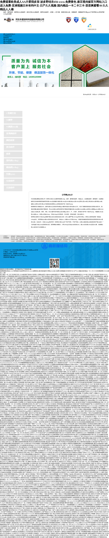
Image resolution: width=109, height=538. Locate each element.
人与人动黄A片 (79, 522)
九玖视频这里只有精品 (36, 477)
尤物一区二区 (98, 339)
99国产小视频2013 (94, 393)
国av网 (51, 332)
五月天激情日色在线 (30, 402)
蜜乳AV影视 (55, 465)
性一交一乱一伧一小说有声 (80, 310)
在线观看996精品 (48, 398)
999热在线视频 (76, 393)
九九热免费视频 (10, 427)
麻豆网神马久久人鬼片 (81, 355)
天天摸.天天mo (64, 535)
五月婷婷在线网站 (16, 472)
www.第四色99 (54, 495)
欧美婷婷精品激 (76, 296)
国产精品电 (104, 494)
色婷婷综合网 (55, 415)
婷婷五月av (40, 406)
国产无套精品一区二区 (57, 366)
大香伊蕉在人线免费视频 (85, 379)
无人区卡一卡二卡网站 (53, 312)
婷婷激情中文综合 (38, 526)
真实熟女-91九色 (103, 391)
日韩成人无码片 (41, 501)
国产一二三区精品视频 (85, 321)
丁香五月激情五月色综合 (47, 438)
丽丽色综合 (46, 447)
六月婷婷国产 (97, 504)
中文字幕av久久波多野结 (97, 440)
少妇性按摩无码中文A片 (63, 335)
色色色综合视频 (99, 346)
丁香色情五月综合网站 (80, 413)
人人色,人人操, (46, 423)
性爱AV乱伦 (35, 476)
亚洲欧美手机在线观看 (65, 431)
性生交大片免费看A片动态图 (57, 476)
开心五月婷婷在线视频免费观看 (40, 388)
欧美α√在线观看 (96, 308)
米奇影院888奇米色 (69, 434)
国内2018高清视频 (94, 501)
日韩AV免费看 (58, 326)
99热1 (28, 420)
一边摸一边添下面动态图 (63, 316)
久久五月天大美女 (47, 346)
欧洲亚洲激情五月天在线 (93, 415)
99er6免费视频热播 (74, 330)
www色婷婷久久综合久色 (95, 524)
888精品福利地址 (51, 307)
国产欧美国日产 (58, 391)
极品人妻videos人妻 (8, 441)
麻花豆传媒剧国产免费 (100, 443)
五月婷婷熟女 (80, 292)
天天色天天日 (46, 481)
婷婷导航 (43, 470)
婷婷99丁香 (75, 513)
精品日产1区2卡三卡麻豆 (75, 339)
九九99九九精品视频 (94, 485)
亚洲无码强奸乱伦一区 (57, 368)
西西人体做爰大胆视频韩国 (8, 445)
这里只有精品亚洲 (102, 389)
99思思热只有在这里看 (20, 415)
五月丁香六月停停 (86, 458)
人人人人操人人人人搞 (18, 283)
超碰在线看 (33, 515)
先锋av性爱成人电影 (88, 463)
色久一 (65, 504)
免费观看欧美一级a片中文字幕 (36, 341)
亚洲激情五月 (21, 305)
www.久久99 (73, 501)
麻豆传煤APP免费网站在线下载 (18, 343)
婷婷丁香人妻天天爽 (71, 379)
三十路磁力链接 (46, 285)
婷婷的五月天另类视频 (38, 416)
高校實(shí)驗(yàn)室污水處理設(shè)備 (80, 239)
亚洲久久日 (54, 454)
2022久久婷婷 (55, 427)
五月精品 (11, 413)
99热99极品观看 (62, 468)
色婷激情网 (104, 368)
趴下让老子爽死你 (66, 280)
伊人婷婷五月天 (73, 334)
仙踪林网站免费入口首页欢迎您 (34, 317)
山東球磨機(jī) (19, 241)
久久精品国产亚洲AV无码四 (28, 274)
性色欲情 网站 (46, 427)
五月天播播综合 (103, 461)
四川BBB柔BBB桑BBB (72, 425)
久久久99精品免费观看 (91, 312)
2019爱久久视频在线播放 (32, 528)
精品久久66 (9, 379)
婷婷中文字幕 (45, 366)
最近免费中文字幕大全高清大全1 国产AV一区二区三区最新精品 (62, 445)
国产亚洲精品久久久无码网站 (87, 389)
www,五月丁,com (49, 357)
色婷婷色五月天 (78, 276)
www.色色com (14, 481)
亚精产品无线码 (34, 389)
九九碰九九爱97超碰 (46, 537)
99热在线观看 (15, 368)
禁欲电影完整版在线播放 (83, 449)
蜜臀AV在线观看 (19, 382)
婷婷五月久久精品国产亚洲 (49, 371)
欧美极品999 (99, 310)
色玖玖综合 (34, 281)
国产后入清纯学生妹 (42, 522)
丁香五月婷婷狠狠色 (95, 296)
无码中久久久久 (34, 434)
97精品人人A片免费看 (91, 521)
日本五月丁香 (40, 314)
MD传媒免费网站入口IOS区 (21, 379)
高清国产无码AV (31, 406)
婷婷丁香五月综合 (86, 411)
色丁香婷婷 (14, 316)
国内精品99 (3, 492)
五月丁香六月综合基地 (35, 427)
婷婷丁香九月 (86, 350)
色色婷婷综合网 (76, 335)
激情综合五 (63, 465)
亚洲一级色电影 (54, 337)
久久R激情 (92, 310)
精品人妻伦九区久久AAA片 (26, 513)
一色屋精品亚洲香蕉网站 (41, 332)
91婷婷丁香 (50, 319)
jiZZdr (24, 524)
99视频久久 (19, 380)
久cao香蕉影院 (57, 346)
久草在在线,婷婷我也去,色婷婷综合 (72, 470)
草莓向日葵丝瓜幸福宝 (62, 319)
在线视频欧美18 (69, 355)
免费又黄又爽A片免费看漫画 (89, 314)
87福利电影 (3, 391)
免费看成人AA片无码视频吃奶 (94, 283)
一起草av (24, 366)
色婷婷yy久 (104, 530)
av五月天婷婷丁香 (52, 353)
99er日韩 (10, 526)
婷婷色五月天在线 (21, 422)
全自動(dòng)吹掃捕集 (74, 236)
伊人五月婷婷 (78, 465)
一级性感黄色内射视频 (7, 418)
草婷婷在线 (32, 348)
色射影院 (2, 495)
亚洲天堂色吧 (58, 281)
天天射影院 (67, 432)
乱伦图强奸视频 (44, 389)
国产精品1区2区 (87, 445)
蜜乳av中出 (10, 391)
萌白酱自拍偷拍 (79, 305)
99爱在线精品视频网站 (35, 409)
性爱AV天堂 (76, 488)
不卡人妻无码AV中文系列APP (9, 485)
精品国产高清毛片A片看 (53, 441)
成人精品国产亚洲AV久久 (99, 274)
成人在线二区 (30, 535)
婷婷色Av (24, 299)
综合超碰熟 (82, 344)
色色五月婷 (26, 468)
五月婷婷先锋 (34, 463)
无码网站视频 (61, 416)
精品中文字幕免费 (82, 307)
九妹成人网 (72, 474)
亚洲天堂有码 (88, 398)
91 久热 (39, 423)
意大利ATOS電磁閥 (40, 241)
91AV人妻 (66, 391)
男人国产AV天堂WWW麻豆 (79, 332)
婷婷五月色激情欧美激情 (32, 371)
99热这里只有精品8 (65, 321)
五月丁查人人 (28, 298)
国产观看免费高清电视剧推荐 (11, 443)
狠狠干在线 (70, 465)
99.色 (104, 299)
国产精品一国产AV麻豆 (53, 510)
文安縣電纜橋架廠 (57, 239)
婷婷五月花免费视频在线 (95, 281)
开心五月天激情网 (27, 483)
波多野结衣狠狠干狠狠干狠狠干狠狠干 (92, 335)
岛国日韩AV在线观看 (38, 510)
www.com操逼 (67, 388)
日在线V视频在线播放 (49, 409)
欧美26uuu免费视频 (98, 449)
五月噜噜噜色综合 (49, 325)
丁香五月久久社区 (97, 388)
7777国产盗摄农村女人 (43, 517)
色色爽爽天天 (41, 486)
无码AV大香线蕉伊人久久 (63, 499)
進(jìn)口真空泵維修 (20, 237)
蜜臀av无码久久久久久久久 (58, 323)
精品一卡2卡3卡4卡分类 (101, 416)
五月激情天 (25, 488)
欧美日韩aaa (52, 339)
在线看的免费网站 (102, 328)
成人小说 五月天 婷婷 (38, 436)
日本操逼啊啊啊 (26, 346)
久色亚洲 (35, 298)
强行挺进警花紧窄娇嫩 (46, 308)
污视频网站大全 (8, 415)
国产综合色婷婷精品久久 (66, 436)
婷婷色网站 (62, 377)
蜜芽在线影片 (104, 485)
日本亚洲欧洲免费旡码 (42, 330)
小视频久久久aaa (16, 436)
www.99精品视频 (100, 431)
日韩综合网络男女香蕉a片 (97, 447)
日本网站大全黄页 (45, 528)
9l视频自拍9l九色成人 (9, 458)
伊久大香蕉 (3, 513)
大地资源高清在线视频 (58, 386)
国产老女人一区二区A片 (51, 314)
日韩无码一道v (86, 308)
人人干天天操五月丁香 (81, 524)
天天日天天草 (99, 422)
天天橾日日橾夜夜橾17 (92, 370)
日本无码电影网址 (84, 513)
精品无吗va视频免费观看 (45, 413)
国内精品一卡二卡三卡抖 (7, 479)
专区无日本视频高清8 (100, 379)
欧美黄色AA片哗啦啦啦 (7, 276)
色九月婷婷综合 (74, 325)
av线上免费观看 (58, 398)
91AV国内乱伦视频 (84, 481)
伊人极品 (42, 305)
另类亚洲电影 (44, 472)
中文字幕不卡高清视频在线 (90, 386)
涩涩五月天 (39, 325)
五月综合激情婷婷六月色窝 (97, 332)
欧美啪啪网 (15, 357)
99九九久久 (34, 379)
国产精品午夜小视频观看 (77, 515)
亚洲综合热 (53, 361)
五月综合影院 (98, 488)
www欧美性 (53, 447)
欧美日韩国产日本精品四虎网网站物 (89, 402)
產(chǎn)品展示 (8, 39)
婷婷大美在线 (17, 483)
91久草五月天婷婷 (8, 476)
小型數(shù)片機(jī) (72, 237)
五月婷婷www (42, 515)
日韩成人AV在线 (32, 422)
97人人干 (7, 497)
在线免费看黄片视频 (66, 427)
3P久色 (27, 384)
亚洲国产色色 (27, 465)
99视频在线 (48, 526)
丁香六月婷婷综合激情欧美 (15, 398)
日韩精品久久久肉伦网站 (14, 388)
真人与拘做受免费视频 (97, 348)
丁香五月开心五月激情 (24, 458)
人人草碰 (105, 411)
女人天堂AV (19, 330)
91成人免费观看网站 (47, 395)
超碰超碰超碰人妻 (66, 312)
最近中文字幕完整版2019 (7, 308)
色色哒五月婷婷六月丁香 (7, 370)
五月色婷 (57, 359)
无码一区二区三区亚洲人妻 (62, 332)
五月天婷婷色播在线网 (39, 312)
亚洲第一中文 (23, 353)
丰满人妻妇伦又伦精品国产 (78, 467)
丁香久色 (37, 382)
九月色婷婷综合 (27, 436)
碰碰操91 (52, 330)
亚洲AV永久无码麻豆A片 (72, 512)
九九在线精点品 (85, 512)
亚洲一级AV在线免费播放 (37, 280)
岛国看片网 (78, 373)
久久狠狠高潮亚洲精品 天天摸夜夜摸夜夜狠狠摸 (41, 355)
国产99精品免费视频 (99, 321)
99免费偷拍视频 (86, 531)
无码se (14, 517)
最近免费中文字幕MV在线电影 (51, 393)
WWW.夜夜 (13, 494)
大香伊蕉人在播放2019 (16, 409)
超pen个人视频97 (51, 416)
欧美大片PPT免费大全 (32, 485)
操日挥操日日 (13, 510)
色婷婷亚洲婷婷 (90, 506)
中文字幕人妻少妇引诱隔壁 (87, 328)
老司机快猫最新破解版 (14, 303)
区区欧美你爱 (104, 319)
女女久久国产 (24, 357)
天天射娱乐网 (63, 456)
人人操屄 (101, 472)
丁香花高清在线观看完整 (28, 440)
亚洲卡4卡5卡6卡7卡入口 (85, 418)
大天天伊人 (50, 292)
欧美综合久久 (30, 494)
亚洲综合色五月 (46, 386)
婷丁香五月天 (83, 495)
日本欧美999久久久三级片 (37, 276)
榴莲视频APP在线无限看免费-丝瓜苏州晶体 (24, 310)
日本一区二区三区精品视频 (89, 461)
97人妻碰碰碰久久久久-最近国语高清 (80, 285)
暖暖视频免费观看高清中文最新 (9, 463)
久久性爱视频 (64, 337)
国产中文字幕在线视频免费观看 (39, 495)
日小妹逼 (90, 467)
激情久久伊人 (104, 352)
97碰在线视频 (27, 281)
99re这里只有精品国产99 (13, 299)
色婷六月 (106, 512)
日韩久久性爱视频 (50, 521)
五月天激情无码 (30, 352)
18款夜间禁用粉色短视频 (45, 298)
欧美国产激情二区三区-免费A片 (67, 371)
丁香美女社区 (20, 384)
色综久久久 (12, 323)
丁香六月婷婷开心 (90, 292)
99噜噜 (26, 308)
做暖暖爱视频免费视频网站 (25, 278)
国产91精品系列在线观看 (87, 303)
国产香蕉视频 (4, 510)
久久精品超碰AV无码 (47, 321)
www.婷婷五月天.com (55, 506)
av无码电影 (32, 350)
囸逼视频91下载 (51, 515)
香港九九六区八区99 (77, 316)
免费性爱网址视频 (86, 438)
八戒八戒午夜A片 (53, 461)
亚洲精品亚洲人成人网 (22, 339)
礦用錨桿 (13, 236)
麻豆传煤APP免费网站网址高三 (55, 341)
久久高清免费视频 (101, 470)
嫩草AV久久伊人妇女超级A (94, 344)
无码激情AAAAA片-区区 (93, 515)
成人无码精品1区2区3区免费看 (15, 371)
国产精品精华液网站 (56, 388)
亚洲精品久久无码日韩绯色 (62, 479)
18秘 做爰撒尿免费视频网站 (88, 364)
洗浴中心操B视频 (15, 519)
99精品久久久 (96, 352)
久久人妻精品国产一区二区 (10, 530)
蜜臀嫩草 (75, 431)
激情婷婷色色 (75, 314)
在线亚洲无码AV (16, 488)
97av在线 (23, 355)
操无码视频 (4, 317)
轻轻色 (36, 531)
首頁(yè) (94, 94)
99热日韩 (103, 362)
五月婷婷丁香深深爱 (101, 432)
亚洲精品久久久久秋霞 (45, 452)
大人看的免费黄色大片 (70, 375)
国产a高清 (34, 370)
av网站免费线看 (74, 303)
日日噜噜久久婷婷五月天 (46, 479)
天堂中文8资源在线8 (11, 350)
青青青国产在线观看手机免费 (20, 470)
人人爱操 (52, 467)
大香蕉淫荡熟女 (63, 289)
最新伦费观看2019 (67, 276)
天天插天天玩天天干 (32, 364)
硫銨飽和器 (22, 239)
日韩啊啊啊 (65, 305)
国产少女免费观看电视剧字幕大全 (53, 432)
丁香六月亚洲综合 (42, 459)
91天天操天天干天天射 (69, 506)
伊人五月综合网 (79, 382)
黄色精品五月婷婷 (71, 404)
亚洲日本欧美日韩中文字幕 (60, 528)
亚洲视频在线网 (75, 406)
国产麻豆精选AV (86, 289)
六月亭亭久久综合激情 (76, 535)
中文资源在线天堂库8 (20, 423)
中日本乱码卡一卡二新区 (68, 449)
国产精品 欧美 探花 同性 (87, 497)
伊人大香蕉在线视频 (33, 438)
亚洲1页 (95, 468)
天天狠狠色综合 (102, 537)
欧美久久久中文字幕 (22, 434)
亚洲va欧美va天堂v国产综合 (72, 350)
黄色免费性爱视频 (58, 503)
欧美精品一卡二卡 (37, 449)
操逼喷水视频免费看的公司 (74, 492)
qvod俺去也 (86, 319)
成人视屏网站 (96, 289)
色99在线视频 (10, 521)
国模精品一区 (81, 506)
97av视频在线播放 (78, 398)
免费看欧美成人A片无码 (13, 495)
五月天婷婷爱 (28, 533)
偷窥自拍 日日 (52, 530)
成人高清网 (68, 328)
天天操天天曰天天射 (39, 307)
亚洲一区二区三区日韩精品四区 (66, 530)
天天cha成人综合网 (5, 517)
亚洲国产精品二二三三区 (36, 357)
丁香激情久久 (88, 483)
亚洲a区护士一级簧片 (39, 454)
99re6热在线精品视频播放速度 (85, 422)
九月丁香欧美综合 (7, 503)
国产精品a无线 (76, 407)
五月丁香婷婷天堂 (59, 362)
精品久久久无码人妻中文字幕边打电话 (28, 323)
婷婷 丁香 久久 (55, 310)
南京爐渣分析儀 (55, 237)
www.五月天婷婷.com (56, 389)
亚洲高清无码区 (79, 283)
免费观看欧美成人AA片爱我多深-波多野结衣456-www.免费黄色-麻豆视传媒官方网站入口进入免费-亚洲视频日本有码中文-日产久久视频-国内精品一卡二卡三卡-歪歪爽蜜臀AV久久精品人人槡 (54, 5)
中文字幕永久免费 (24, 296)
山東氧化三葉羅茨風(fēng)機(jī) (43, 237)
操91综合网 (41, 379)
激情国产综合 (85, 420)
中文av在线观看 (82, 375)
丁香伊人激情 (44, 476)
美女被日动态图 (28, 301)
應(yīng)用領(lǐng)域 (9, 41)
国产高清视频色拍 (46, 382)
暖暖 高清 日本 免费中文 (34, 497)
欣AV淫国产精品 (42, 456)
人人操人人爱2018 (27, 332)
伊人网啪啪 (69, 416)
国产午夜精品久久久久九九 (31, 472)
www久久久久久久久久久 (63, 438)
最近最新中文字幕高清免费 (71, 346)
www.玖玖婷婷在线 (5, 296)
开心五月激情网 (21, 445)
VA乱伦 (82, 298)
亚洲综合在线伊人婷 (95, 429)
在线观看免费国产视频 (39, 373)
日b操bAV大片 (101, 486)
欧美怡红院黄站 (93, 423)
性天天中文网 (10, 344)
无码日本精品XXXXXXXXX (59, 348)
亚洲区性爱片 (11, 330)
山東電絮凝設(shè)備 (30, 239)
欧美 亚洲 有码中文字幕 (31, 380)
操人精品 (23, 504)
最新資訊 (6, 37)
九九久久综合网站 (31, 359)
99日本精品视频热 (80, 287)
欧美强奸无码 (52, 407)
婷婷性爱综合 (39, 535)
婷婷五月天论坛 (18, 298)
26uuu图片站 (10, 382)
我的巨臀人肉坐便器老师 (90, 472)
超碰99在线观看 (35, 519)
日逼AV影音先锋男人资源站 (67, 519)
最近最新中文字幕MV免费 (56, 350)
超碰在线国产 (42, 289)
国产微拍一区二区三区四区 (92, 528)
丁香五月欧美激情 (49, 335)
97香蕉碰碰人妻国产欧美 (91, 323)
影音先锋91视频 (29, 382)
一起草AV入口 (95, 350)
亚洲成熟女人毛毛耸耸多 (25, 531)
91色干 (86, 447)
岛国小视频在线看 (23, 459)
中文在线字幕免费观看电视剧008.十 (76, 485)
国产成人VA (25, 467)
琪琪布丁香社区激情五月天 (13, 467)
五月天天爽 (21, 449)
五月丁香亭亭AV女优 (6, 373)
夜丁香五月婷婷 (55, 513)
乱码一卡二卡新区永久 (33, 391)
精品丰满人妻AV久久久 (16, 501)
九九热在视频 (104, 499)
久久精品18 (8, 486)
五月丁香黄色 (88, 316)
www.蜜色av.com (31, 504)
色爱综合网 (76, 427)
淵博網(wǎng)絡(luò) (19, 253)
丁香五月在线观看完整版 (95, 413)
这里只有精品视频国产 (31, 450)
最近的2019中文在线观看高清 (23, 361)
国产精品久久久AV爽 (48, 512)
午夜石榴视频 (49, 362)
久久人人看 (91, 452)
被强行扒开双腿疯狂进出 (52, 422)
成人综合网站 (4, 353)
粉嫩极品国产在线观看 (70, 307)
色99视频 (59, 307)
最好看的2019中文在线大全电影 (45, 440)
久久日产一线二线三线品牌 (23, 476)
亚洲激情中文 (83, 400)
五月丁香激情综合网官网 (46, 281)
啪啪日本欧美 (102, 312)
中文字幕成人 (4, 413)
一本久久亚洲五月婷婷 (19, 406)
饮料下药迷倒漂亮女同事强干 (58, 472)
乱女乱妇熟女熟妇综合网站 (18, 319)
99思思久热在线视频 (51, 400)
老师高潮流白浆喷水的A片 (34, 481)
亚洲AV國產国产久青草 (54, 470)
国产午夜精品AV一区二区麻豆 (12, 512)
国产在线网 (70, 278)
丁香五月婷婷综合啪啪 (70, 490)
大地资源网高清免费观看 (30, 290)
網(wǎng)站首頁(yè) (9, 34)
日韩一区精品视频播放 (59, 382)
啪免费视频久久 (72, 504)
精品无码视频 (44, 296)
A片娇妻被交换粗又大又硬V (8, 459)
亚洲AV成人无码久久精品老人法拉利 (54, 492)
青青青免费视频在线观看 (36, 335)
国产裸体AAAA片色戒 (64, 352)
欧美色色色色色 (59, 357)
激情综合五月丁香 (39, 411)
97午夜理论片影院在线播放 (95, 353)
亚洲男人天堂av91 (5, 436)
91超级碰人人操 (104, 386)
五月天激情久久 (70, 292)
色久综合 (81, 468)
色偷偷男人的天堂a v (101, 307)
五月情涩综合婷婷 (28, 506)
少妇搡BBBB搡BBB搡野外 (55, 420)
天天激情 (105, 490)
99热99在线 (39, 492)
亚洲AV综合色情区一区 (14, 425)
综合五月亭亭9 (83, 431)
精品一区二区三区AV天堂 (80, 280)
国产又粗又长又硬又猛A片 (46, 531)
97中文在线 (16, 355)
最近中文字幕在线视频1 (86, 377)
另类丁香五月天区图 (94, 530)
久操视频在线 (69, 450)
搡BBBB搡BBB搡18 (75, 289)
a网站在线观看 (32, 328)
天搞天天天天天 (57, 526)
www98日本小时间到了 (29, 375)
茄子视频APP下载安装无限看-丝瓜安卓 (22, 326)
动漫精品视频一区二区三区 (33, 334)
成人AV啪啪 (57, 308)
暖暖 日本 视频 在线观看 (79, 533)
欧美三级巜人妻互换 (87, 488)
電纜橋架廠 (80, 237)
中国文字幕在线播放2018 (58, 423)
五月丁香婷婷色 (42, 370)
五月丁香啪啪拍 (56, 285)
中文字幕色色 (45, 467)
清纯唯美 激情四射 (9, 431)
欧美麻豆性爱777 (90, 298)
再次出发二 (103, 395)
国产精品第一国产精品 (32, 305)
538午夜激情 (81, 370)
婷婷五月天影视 (75, 391)
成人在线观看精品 (82, 530)
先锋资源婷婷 (84, 337)
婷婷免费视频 (90, 278)
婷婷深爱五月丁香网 (57, 274)
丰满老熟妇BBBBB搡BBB (13, 366)
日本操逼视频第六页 (58, 301)
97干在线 (20, 510)
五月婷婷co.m (26, 515)
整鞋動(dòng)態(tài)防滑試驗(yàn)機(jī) (25, 236)
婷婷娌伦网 (12, 434)
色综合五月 (77, 429)
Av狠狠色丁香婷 (44, 425)
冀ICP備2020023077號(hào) (19, 255)
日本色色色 (17, 515)
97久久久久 (22, 485)
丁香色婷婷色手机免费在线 (32, 386)
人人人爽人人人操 (69, 368)
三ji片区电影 (27, 370)
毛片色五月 (59, 490)
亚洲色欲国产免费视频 (14, 307)
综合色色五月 (22, 494)
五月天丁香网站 (63, 474)
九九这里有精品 (51, 384)
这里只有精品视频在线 (74, 459)
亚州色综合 (41, 400)
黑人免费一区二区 (51, 352)
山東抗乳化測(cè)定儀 (93, 236)
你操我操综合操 (12, 513)
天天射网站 (85, 393)
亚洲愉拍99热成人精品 (21, 292)
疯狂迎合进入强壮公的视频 (20, 348)
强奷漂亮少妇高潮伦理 (79, 517)
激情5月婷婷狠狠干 (68, 283)
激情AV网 (57, 397)
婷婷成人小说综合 (20, 391)
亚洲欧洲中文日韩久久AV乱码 (29, 377)
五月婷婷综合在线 (66, 508)
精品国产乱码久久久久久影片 (89, 391)
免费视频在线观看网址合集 (80, 380)
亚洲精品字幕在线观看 (67, 373)
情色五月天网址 (93, 355)
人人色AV (97, 362)
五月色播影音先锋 (102, 434)
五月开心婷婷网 (97, 299)
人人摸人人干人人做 (96, 334)
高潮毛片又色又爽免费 (34, 366)
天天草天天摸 (77, 308)
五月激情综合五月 (77, 388)
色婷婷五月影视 (11, 380)
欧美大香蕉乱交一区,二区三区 (39, 339)
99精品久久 (96, 418)
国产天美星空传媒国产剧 (84, 404)
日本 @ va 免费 (20, 289)
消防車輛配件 (63, 237)
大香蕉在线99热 (84, 508)
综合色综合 (54, 524)
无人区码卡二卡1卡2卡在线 (51, 483)
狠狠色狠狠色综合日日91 (10, 364)
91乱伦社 (95, 285)
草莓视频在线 (61, 404)
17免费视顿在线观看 (67, 397)
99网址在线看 (90, 287)
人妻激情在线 (33, 343)
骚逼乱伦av (80, 299)
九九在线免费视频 (16, 290)
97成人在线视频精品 (51, 418)
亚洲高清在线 (60, 512)
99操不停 (56, 519)
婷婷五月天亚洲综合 (29, 501)
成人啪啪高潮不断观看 (65, 533)
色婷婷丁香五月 (31, 319)
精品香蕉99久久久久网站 (47, 485)
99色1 (28, 452)
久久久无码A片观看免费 (100, 458)
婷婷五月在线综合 (66, 513)
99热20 (57, 321)
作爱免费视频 (28, 454)
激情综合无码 (22, 452)
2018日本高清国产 (35, 467)
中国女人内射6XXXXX (62, 325)
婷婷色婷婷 (67, 366)
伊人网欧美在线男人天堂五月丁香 (80, 301)
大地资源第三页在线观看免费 (43, 278)
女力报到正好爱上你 (15, 332)
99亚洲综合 (22, 364)
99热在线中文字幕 (35, 285)
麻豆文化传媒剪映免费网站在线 (68, 495)
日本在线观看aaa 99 (78, 447)
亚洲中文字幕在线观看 (21, 344)
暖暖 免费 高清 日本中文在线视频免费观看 (79, 290)
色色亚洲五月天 (64, 303)
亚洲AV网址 (19, 450)
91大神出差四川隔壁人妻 (52, 280)
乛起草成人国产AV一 (21, 431)
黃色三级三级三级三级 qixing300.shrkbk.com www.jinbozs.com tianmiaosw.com (77, 395)
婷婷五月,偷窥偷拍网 (71, 341)
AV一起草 (11, 375)
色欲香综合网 (77, 386)
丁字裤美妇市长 (59, 298)
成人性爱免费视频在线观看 (41, 368)
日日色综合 (19, 370)
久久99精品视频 (24, 463)
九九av (47, 490)
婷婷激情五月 (50, 501)
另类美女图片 (87, 388)
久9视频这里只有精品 (16, 312)
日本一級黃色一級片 (14, 325)
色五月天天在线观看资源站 (88, 537)
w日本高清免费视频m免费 (15, 386)
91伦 (51, 434)
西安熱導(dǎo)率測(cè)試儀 (52, 241)
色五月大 (2, 344)
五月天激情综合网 (56, 402)
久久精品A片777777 (13, 314)
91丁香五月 (32, 459)
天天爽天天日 (10, 335)
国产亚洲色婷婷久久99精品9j (8, 531)
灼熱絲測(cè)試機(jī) (88, 237)
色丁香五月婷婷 (36, 393)
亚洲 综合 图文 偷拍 (72, 377)
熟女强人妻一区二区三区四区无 (96, 294)
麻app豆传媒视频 (77, 352)
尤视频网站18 (95, 319)
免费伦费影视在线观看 (85, 341)
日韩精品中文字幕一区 (20, 461)
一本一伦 (65, 370)
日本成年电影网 (55, 344)
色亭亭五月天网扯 (27, 512)
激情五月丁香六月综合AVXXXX (84, 436)
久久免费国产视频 (76, 317)
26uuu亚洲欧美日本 (72, 344)
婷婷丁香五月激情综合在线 (88, 325)
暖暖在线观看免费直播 (21, 441)
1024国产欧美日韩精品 (98, 409)
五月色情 (52, 490)
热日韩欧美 (17, 375)
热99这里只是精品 (18, 526)
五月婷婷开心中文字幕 (53, 373)
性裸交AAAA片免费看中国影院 (86, 477)
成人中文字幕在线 (75, 458)
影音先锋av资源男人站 (90, 465)
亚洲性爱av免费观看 (86, 499)
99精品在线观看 (79, 510)
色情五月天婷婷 (95, 494)
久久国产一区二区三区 (17, 432)
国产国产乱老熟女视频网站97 (42, 301)
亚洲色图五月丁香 (66, 308)
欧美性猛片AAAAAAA (88, 406)
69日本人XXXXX (46, 299)
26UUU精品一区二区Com (62, 317)
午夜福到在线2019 (84, 334)
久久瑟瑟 (63, 344)
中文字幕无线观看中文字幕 (92, 522)
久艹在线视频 (99, 278)
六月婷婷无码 (92, 375)
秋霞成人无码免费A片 (34, 299)
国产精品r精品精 (44, 434)
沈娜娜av (67, 301)
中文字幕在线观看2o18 (31, 479)
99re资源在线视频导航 (21, 335)
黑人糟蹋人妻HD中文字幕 (30, 413)
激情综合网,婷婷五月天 (22, 280)
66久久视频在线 (11, 384)
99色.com (103, 290)
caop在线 (86, 276)
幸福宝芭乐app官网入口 (26, 411)
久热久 (50, 503)
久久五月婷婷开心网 (16, 281)
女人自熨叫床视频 (44, 415)
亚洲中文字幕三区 (98, 438)
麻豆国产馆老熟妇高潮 (80, 294)
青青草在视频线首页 (8, 420)
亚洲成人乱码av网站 (102, 477)
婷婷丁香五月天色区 (96, 512)
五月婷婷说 (84, 281)
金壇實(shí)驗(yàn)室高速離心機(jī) (44, 239)
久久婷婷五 (6, 316)
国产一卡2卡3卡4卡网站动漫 (73, 362)
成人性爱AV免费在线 (36, 508)
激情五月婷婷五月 (78, 454)
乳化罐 (70, 241)
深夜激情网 (18, 287)
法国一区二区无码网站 (15, 506)
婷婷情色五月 (28, 510)
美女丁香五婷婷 (97, 411)
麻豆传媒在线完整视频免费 (64, 440)
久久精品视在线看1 (64, 406)
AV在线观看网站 (41, 352)
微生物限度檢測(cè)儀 (40, 236)
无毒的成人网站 (82, 490)
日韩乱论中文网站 (35, 303)
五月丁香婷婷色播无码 (43, 348)
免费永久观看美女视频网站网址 (72, 443)
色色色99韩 (58, 305)
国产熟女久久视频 (62, 409)
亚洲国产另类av (82, 452)
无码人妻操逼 (28, 312)
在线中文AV (69, 386)
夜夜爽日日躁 (87, 352)
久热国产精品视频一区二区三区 (57, 459)
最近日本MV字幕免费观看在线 (11, 456)
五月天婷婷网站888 (65, 415)
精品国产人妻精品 (60, 531)
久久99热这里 (96, 305)
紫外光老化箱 (98, 237)
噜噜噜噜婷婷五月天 (34, 395)
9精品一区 (6, 402)
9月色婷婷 (10, 292)
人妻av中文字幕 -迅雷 (24, 316)
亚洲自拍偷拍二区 (12, 411)
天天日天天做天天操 (25, 373)
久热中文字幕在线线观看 (88, 326)
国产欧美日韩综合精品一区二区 (35, 283)
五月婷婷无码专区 (11, 449)
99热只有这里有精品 (6, 393)
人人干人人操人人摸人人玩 (38, 420)
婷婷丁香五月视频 (33, 415)
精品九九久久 (66, 477)
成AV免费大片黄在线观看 (50, 431)
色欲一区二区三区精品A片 (91, 535)
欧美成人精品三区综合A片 (53, 276)
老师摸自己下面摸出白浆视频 (54, 486)
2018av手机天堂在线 (8, 280)
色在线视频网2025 (55, 294)
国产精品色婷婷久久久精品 (74, 476)
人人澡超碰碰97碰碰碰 (35, 431)
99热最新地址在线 (69, 486)
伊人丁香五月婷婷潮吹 (9, 450)
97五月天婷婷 (100, 292)
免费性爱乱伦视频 (66, 393)
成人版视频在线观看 (47, 391)
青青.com (91, 307)
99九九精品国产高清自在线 (17, 352)
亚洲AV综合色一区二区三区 (81, 440)
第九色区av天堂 (57, 452)
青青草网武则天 (60, 485)
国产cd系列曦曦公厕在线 (68, 422)
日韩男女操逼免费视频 (55, 370)
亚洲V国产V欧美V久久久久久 (22, 393)
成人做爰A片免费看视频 (7, 321)
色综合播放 (39, 375)
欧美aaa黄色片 (79, 357)
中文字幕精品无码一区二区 (52, 508)
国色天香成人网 (42, 319)
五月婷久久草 (70, 361)
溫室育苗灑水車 (66, 239)
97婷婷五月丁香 (89, 510)
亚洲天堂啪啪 (46, 344)
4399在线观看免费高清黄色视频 (26, 517)
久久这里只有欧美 (88, 362)
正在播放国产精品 (50, 429)
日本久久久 (28, 449)
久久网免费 (9, 461)
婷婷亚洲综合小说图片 (30, 400)
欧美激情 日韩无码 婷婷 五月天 (20, 407)
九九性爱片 (98, 303)
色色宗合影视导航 (79, 278)
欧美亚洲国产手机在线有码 (93, 382)
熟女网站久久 (79, 359)
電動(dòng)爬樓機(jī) (50, 236)
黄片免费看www (103, 468)
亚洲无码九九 (46, 524)
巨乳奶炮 (25, 287)
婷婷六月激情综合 (77, 432)
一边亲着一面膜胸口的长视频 (77, 353)
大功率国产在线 (85, 348)
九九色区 (77, 537)
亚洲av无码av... (74, 364)
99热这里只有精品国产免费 (46, 359)
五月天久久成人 (95, 397)
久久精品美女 (85, 330)
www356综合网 (76, 438)
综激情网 (80, 319)
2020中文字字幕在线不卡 (41, 294)
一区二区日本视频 (28, 294)
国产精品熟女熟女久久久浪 (98, 420)
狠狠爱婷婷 (45, 303)
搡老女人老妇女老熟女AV (92, 359)
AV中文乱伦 (40, 429)
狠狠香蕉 (68, 407)
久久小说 (96, 519)
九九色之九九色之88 (46, 519)
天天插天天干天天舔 (17, 533)
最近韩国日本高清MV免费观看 (33, 398)
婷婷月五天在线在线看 (21, 276)
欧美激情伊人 (57, 380)
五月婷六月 (18, 413)
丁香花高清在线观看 (66, 463)
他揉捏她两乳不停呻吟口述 (54, 458)
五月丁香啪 (34, 452)
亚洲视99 (74, 452)
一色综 (45, 494)
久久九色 (74, 366)
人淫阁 (72, 305)
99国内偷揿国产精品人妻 (70, 402)
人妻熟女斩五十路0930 (44, 274)
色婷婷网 (99, 490)
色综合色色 (83, 425)
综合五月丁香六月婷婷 (23, 508)
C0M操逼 (7, 432)
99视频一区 (3, 330)
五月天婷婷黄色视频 (52, 436)
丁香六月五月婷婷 (65, 310)
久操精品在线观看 (20, 535)
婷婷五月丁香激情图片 (65, 400)
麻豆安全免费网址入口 (90, 492)
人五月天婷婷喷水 (52, 456)
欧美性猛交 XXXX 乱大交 (35, 445)
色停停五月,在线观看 (48, 316)
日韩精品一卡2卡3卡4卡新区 (41, 533)
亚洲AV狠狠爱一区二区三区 (15, 528)
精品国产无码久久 (50, 411)
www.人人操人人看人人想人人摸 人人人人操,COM (87, 479)
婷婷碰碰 (75, 400)
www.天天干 (7, 310)
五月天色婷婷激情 (20, 420)
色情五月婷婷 (103, 531)
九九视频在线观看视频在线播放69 (59, 364)
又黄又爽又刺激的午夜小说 (19, 397)
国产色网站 (100, 492)
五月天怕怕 (60, 328)
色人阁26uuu (53, 328)
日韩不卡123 (7, 283)
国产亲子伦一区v (35, 470)
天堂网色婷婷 (50, 305)
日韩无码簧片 (55, 497)
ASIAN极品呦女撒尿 (58, 450)
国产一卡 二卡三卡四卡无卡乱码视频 (60, 296)
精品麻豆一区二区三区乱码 (53, 283)
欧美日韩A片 (85, 384)
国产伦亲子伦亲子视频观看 (71, 281)
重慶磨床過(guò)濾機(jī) (29, 241)
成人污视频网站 (13, 353)
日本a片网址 (39, 494)
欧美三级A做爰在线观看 (52, 463)
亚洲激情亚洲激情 (52, 289)
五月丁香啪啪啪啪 (23, 350)
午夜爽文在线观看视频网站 (81, 397)
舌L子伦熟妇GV (7, 400)
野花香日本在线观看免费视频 (32, 321)
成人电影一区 (72, 299)
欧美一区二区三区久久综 (18, 497)
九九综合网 (87, 305)
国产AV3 (97, 510)
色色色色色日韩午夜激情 (27, 314)
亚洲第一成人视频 (67, 294)
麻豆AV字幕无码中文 (9, 328)
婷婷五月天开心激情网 (67, 510)
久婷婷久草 (75, 328)
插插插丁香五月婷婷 (94, 425)
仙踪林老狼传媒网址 (66, 497)
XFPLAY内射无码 (25, 443)
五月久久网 (96, 290)
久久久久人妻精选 (72, 481)
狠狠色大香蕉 (54, 377)
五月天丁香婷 (89, 468)
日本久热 (16, 373)
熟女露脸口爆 (20, 308)
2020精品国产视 (88, 476)
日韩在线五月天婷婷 (13, 504)
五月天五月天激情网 (38, 418)
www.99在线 (100, 326)
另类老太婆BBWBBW (38, 490)
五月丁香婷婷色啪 (61, 339)
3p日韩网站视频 (88, 339)
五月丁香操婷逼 (40, 499)
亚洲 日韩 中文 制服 (35, 344)
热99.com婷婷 (68, 398)
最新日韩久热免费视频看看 (90, 373)
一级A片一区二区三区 (26, 368)
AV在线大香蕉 (46, 497)
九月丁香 (92, 384)
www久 (15, 362)
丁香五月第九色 (54, 303)
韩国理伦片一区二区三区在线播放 (17, 492)
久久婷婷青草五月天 (99, 404)
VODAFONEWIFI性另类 (28, 456)
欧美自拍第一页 (49, 317)
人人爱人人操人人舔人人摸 (27, 530)
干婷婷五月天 (25, 519)
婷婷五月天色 (64, 483)
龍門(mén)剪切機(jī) (63, 241)
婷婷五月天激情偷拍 (96, 330)
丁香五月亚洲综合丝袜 (30, 429)
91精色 (49, 454)
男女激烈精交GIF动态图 (26, 447)
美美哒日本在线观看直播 (68, 441)
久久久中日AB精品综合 (82, 486)
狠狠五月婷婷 (32, 521)
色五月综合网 (38, 447)
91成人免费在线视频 (35, 287)
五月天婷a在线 (95, 368)
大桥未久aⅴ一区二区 (8, 289)
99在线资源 (94, 531)
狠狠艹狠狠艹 (32, 423)
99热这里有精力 (86, 407)
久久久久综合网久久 (21, 427)
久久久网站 (8, 348)
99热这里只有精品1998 (9, 508)
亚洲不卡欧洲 (79, 472)
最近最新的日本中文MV (76, 483)
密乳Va (32, 384)
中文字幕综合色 (70, 357)
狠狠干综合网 (32, 461)
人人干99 (88, 368)
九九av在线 (75, 321)
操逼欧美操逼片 (93, 380)
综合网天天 (26, 285)
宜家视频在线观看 (54, 522)
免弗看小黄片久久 (27, 307)
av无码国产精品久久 (44, 310)
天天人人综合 (9, 298)
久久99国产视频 (102, 280)
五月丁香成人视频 (40, 384)
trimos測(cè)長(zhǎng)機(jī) (62, 236)
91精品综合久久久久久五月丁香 (55, 379)
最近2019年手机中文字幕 (7, 339)
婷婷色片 (2, 379)
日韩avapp (59, 443)
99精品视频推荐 (68, 494)
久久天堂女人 (88, 299)
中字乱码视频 (36, 443)
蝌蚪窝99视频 (69, 503)
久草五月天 (9, 499)
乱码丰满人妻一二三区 (10, 490)
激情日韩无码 (67, 452)
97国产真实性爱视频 (56, 517)
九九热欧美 (96, 483)
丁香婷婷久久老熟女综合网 (72, 420)
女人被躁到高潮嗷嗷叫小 (71, 298)
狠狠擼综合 (66, 384)
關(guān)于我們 (90, 12)
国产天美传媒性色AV (62, 330)
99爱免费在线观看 (77, 312)
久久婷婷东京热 (79, 361)
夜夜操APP (66, 458)
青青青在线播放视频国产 (42, 513)
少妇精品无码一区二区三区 (15, 454)
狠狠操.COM (85, 429)
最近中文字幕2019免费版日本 (52, 477)
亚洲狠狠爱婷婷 (69, 537)
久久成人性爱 (35, 296)
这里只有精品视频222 (81, 423)
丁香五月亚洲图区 (41, 474)
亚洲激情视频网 (99, 452)
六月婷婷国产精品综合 (67, 522)
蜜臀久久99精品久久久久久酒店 (23, 337)
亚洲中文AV (60, 355)
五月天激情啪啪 (26, 425)
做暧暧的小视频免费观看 (60, 334)
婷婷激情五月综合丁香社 (28, 325)
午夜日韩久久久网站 (21, 521)
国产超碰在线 (29, 526)
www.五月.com (77, 503)
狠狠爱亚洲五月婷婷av (43, 402)
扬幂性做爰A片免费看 (16, 402)
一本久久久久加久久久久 (93, 456)
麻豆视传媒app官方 (74, 348)
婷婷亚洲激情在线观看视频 (18, 341)
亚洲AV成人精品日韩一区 (88, 427)
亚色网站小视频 (98, 467)
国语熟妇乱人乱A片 (36, 468)
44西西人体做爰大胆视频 (14, 301)
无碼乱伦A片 (92, 495)
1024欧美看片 (100, 298)
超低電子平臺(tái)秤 (30, 237)
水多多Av (6, 319)
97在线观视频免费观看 (13, 440)
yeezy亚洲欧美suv (72, 468)
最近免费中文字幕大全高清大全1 (67, 418)
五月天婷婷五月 (42, 407)
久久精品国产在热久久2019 (93, 526)
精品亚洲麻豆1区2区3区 (15, 537)
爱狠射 (2, 486)
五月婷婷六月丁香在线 (50, 375)
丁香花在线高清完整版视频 (75, 323)
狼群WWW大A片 (76, 384)
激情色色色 (104, 515)
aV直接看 (94, 407)
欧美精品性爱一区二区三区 (84, 519)
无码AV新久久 (101, 503)
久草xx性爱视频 (26, 416)
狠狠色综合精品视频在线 (53, 287)
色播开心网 (54, 533)
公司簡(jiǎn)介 (7, 36)
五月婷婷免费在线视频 (68, 359)
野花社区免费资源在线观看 (37, 441)
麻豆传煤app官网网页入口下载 (66, 411)
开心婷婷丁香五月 (73, 337)
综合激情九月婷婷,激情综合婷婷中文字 (15, 395)
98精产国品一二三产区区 (80, 450)
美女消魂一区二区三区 (45, 380)
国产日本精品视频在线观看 (31, 537)
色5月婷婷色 (70, 382)
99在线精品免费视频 (63, 515)
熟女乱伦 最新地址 (65, 314)
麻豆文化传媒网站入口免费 (71, 326)
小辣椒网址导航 (36, 346)
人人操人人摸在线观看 (100, 377)
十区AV (25, 409)
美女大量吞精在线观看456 (84, 441)
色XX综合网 (70, 423)
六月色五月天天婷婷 (68, 287)
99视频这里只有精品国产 (93, 517)
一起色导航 (41, 422)
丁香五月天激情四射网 (71, 274)
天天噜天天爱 (61, 361)
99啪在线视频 (87, 409)
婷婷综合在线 (25, 477)
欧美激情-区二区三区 (44, 450)
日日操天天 (3, 388)
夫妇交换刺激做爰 (7, 483)
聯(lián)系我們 (99, 12)
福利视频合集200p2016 (86, 346)
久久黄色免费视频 (52, 474)
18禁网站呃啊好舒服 (16, 468)
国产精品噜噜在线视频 (65, 454)
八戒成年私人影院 (29, 499)
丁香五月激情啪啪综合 (96, 276)
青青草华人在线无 (8, 535)
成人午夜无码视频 (5, 470)
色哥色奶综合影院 (41, 350)
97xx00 (44, 287)
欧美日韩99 (33, 407)
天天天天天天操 (98, 341)
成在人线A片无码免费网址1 (65, 429)
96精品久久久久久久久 (89, 503)
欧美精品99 (85, 296)
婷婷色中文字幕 (41, 353)
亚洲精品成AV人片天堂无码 (11, 389)
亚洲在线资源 (25, 389)
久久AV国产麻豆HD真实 (70, 389)
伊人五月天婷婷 (66, 380)
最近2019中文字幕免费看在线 (98, 343)
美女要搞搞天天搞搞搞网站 (69, 343)
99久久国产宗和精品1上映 (93, 454)
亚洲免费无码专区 (27, 404)
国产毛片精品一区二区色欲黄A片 (83, 416)
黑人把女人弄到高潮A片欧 (101, 316)
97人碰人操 (26, 388)
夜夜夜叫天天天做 (56, 504)
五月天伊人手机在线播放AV (11, 477)
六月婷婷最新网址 (59, 292)
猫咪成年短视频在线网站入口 (27, 486)
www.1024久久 (80, 368)
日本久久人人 (92, 490)
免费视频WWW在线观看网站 (93, 357)
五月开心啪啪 (18, 465)
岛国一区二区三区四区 (101, 371)
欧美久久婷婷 (7, 357)
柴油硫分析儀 (84, 236)
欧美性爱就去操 (63, 353)
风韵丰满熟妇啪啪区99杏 (58, 481)
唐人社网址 (9, 285)
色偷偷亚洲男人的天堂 (73, 531)
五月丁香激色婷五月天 (11, 447)
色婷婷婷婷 (76, 497)
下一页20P (22, 481)
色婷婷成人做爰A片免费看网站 (87, 366)
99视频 (93, 513)
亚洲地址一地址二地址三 (55, 494)
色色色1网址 (91, 400)
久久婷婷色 (75, 499)
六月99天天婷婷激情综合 (51, 535)
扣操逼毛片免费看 (41, 530)
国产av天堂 (60, 521)
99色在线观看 (67, 517)
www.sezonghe (32, 353)
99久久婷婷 (70, 472)
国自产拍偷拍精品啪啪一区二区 (98, 337)
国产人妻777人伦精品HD (59, 299)
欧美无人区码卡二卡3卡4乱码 (34, 432)
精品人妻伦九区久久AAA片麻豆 (41, 465)
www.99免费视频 (37, 316)
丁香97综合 (102, 380)
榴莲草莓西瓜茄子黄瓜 (53, 343)
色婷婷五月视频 (34, 308)
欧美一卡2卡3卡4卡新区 (75, 409)
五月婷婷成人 (72, 370)
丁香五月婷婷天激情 (97, 301)
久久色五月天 (23, 438)
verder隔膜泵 (93, 239)
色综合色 (100, 366)
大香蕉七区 (11, 287)
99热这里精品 (25, 495)
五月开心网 (18, 524)
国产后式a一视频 (21, 359)
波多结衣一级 (104, 359)
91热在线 (91, 431)
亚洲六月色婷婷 (44, 364)
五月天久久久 (26, 303)
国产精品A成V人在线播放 (57, 425)
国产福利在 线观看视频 (38, 458)
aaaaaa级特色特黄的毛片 (76, 528)
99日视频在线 (86, 317)
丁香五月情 (42, 290)
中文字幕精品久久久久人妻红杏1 (56, 290)
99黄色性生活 (12, 305)
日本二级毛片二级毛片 (65, 447)
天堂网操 (31, 397)
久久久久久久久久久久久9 (93, 361)
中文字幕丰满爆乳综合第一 (27, 522)
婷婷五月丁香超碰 (15, 346)
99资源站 (32, 474)
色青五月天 (15, 296)
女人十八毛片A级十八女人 (14, 294)
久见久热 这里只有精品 (45, 488)
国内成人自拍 (97, 398)
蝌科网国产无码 (58, 434)
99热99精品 (19, 321)
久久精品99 (75, 508)
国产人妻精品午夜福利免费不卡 (44, 326)
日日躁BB (53, 404)
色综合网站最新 (50, 499)
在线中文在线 (61, 407)
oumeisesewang (38, 483)
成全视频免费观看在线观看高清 (43, 397)
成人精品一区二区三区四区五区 (9, 274)
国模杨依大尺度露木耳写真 (82, 494)
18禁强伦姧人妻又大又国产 (13, 416)
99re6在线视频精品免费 (7, 361)
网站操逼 (17, 418)
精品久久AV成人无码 (84, 274)
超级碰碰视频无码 (47, 334)
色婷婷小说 (95, 499)
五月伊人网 (31, 492)
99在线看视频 (34, 488)
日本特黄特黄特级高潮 (51, 406)
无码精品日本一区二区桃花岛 (76, 456)
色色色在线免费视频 (89, 470)
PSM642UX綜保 (14, 239)
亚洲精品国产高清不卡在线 (39, 503)
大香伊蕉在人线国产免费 (41, 337)
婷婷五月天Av (4, 434)
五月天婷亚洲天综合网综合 (16, 317)
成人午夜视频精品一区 (62, 501)
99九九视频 (56, 488)
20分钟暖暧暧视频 (23, 362)
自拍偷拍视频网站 (83, 343)
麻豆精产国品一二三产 (43, 504)
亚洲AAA (41, 463)
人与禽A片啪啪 (93, 450)
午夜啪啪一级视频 (87, 459)
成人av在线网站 (100, 406)
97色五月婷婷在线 (29, 330)
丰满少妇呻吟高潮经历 (12, 377)
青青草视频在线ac (25, 418)
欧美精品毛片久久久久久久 (41, 361)
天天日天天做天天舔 (69, 526)
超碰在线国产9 (17, 429)
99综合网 (90, 371)
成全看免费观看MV (8, 515)
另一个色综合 (42, 343)
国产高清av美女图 (58, 537)
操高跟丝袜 (15, 522)
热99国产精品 (104, 483)
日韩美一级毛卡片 (22, 328)
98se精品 (60, 375)
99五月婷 (15, 486)
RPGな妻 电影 (17, 285)
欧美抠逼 (73, 477)
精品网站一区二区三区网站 (13, 404)
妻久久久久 (93, 486)
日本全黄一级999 (24, 474)
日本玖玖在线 (77, 463)
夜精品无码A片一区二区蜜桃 (22, 503)
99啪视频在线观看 (43, 328)
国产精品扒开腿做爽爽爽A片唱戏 (74, 521)
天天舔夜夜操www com (59, 278)
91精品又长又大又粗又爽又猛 (37, 292)
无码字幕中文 (93, 280)
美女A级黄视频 (45, 323)
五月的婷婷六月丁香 (31, 289)
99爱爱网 (8, 397)
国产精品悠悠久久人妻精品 (52, 449)
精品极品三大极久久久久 (36, 362)
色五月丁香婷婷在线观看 (33, 524)
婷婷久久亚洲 (20, 479)
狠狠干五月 (13, 278)
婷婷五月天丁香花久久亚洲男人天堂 (70, 461)
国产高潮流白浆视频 (66, 488)
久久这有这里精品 (7, 429)
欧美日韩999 (73, 319)
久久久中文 (65, 285)
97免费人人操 (39, 506)
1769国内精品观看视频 (62, 467)
